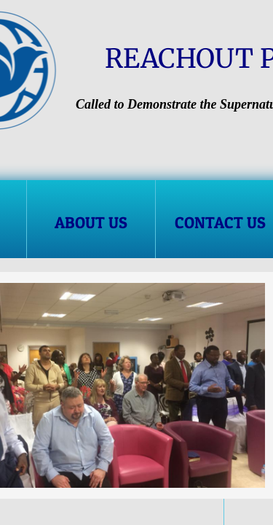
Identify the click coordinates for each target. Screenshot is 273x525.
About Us (91, 222)
